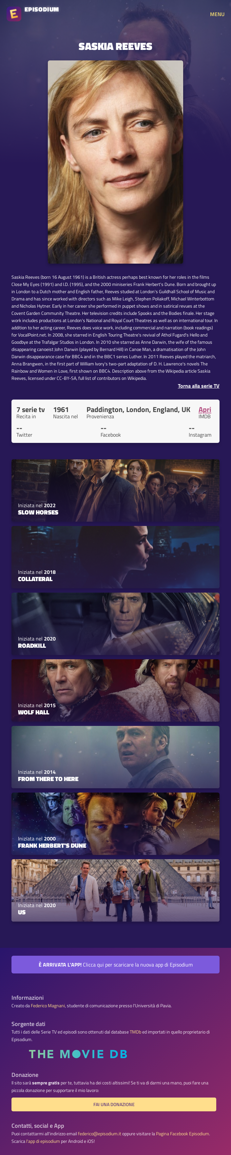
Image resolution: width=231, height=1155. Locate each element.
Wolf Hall (33, 712)
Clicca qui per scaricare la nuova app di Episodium (116, 965)
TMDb (135, 1031)
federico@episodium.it (99, 1133)
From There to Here (48, 779)
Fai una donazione (114, 1104)
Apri (205, 409)
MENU (217, 14)
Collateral (35, 579)
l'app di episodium (43, 1141)
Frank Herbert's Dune (52, 845)
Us (22, 912)
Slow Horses (38, 512)
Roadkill (32, 645)
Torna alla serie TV (199, 386)
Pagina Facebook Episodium (182, 1133)
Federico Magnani (48, 1005)
